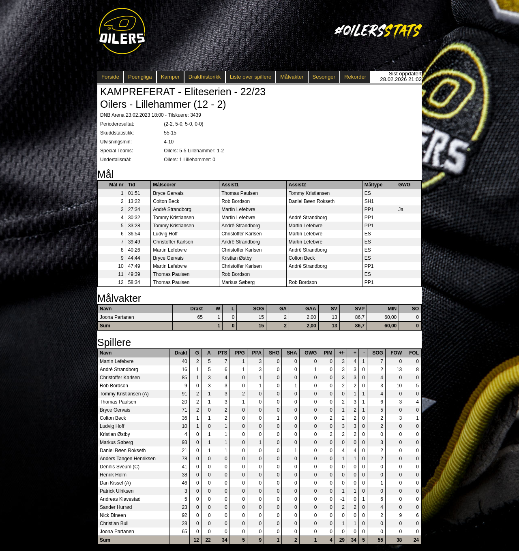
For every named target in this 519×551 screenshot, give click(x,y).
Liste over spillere (251, 77)
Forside (110, 77)
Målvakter (291, 77)
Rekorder (355, 77)
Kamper (170, 77)
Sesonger (324, 77)
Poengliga (140, 77)
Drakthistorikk (205, 77)
